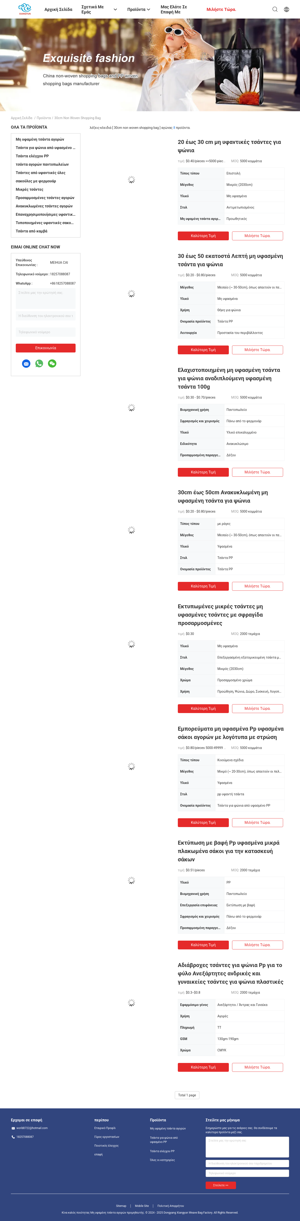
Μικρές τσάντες (29, 189)
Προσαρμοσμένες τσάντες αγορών (45, 198)
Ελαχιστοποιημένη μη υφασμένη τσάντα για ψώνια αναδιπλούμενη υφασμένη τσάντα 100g (229, 378)
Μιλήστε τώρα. (258, 236)
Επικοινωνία (45, 348)
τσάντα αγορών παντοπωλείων (42, 164)
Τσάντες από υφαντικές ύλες (40, 173)
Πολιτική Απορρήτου (170, 1206)
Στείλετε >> (220, 1185)
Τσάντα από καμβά (31, 231)
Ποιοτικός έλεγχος (106, 1145)
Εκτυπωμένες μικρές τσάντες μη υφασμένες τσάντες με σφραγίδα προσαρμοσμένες (220, 614)
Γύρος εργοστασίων (106, 1137)
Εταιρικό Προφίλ (105, 1128)
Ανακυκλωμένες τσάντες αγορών (44, 206)
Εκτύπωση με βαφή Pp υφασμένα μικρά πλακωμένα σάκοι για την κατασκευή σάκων (228, 851)
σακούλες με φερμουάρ (36, 181)
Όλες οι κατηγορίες (162, 1160)
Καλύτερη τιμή (203, 236)
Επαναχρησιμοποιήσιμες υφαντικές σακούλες (46, 214)
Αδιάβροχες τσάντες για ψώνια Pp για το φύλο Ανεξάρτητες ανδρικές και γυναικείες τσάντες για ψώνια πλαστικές (230, 973)
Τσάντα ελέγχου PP (32, 156)
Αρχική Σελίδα (21, 118)
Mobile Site (142, 1206)
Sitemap (121, 1206)
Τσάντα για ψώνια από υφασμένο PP (46, 148)
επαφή (98, 1154)
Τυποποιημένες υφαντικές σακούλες (46, 223)
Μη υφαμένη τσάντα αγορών (40, 139)
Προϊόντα (44, 118)
